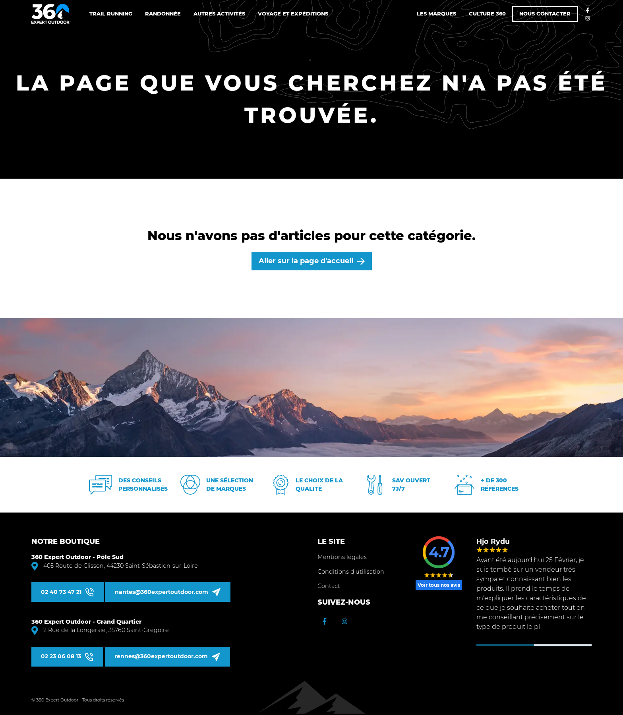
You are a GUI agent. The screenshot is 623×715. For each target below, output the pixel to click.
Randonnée (163, 13)
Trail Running (110, 13)
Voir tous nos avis (439, 585)
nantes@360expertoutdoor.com (161, 592)
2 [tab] (519, 645)
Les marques (436, 13)
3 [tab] (548, 645)
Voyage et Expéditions (293, 13)
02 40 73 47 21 (61, 592)
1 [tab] (490, 645)
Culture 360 (487, 13)
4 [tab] (577, 645)
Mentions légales (342, 557)
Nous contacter (545, 13)
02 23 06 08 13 (61, 656)
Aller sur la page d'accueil (306, 260)
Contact (328, 586)
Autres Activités (219, 13)
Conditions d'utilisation (350, 571)
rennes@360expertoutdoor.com (161, 656)
